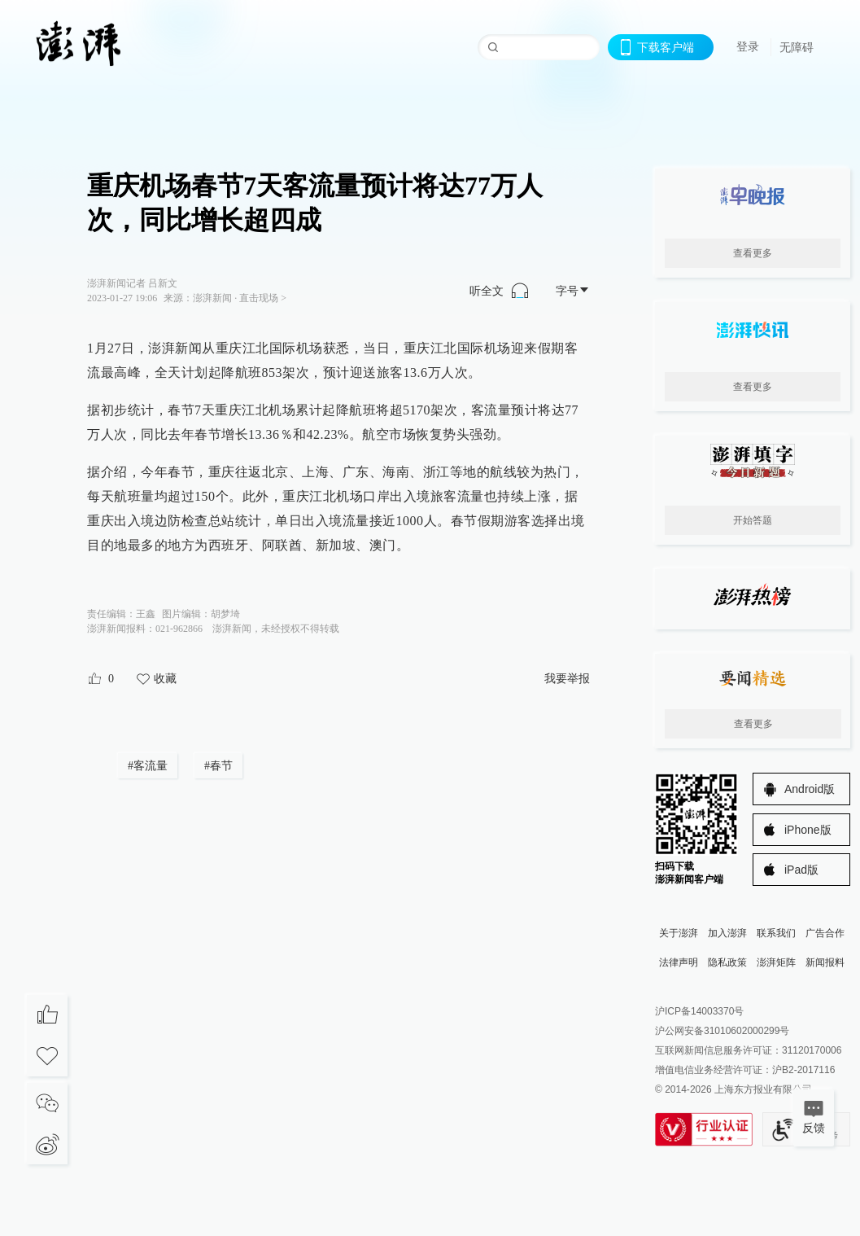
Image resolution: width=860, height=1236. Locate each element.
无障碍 (796, 47)
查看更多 (752, 253)
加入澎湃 (727, 933)
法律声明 (678, 962)
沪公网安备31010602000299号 (722, 1031)
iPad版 (801, 869)
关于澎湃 (678, 933)
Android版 (809, 789)
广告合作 (825, 933)
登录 (747, 46)
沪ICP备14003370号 (699, 1011)
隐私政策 (727, 962)
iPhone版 (808, 829)
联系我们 (776, 933)
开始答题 (752, 520)
